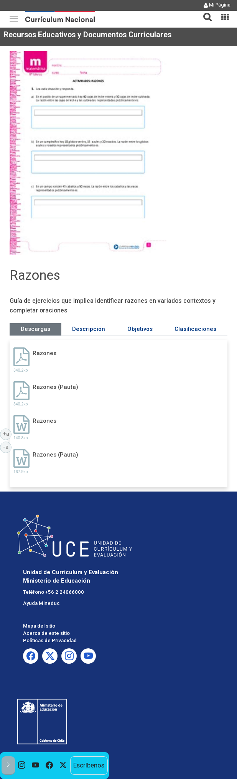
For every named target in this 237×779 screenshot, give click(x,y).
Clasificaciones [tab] (195, 329)
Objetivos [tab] (140, 329)
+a (7, 433)
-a (7, 446)
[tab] (204, 12)
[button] (204, 12)
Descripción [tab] (88, 329)
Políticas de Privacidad (50, 640)
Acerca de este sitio (46, 633)
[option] (22, 765)
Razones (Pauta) (55, 387)
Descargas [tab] (35, 329)
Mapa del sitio (39, 626)
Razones (44, 353)
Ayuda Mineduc (41, 603)
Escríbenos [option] (88, 765)
